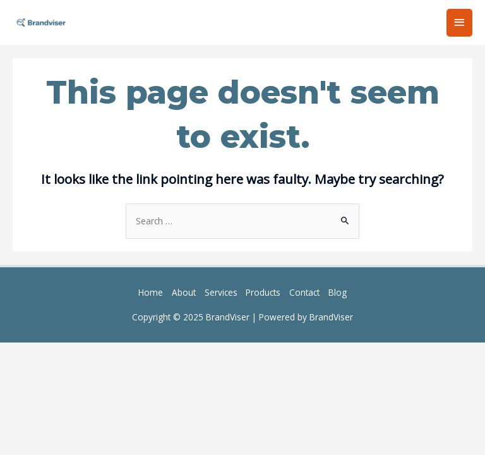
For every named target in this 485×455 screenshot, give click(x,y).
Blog (337, 292)
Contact (304, 292)
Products (263, 292)
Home (150, 292)
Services (221, 292)
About (184, 292)
